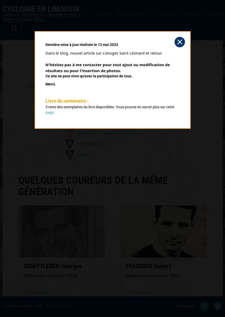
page (50, 112)
